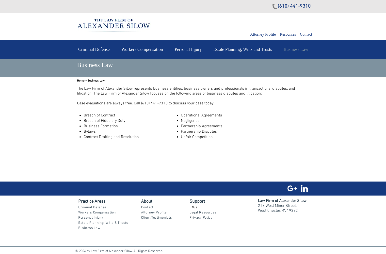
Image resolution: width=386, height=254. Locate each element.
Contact (306, 34)
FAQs (193, 207)
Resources (288, 34)
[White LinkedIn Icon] (304, 188)
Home (80, 81)
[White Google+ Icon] (292, 188)
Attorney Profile (263, 34)
